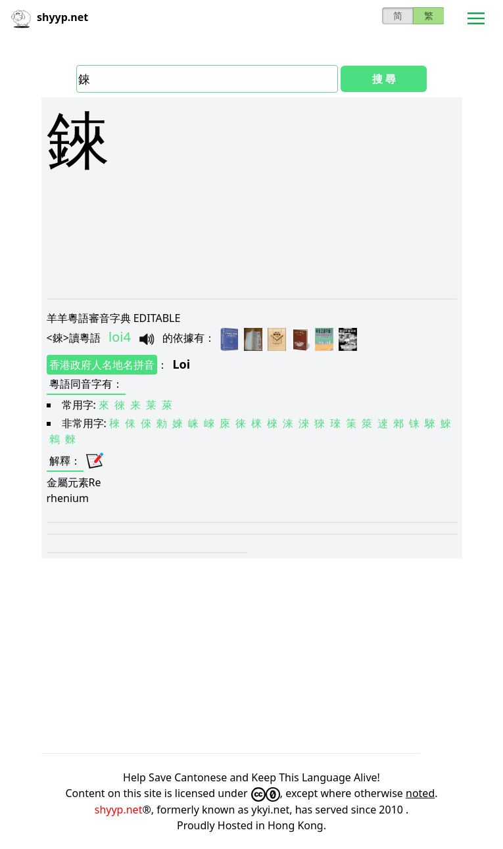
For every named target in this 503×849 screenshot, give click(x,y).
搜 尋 (384, 79)
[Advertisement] (252, 277)
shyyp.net (119, 809)
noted (420, 793)
